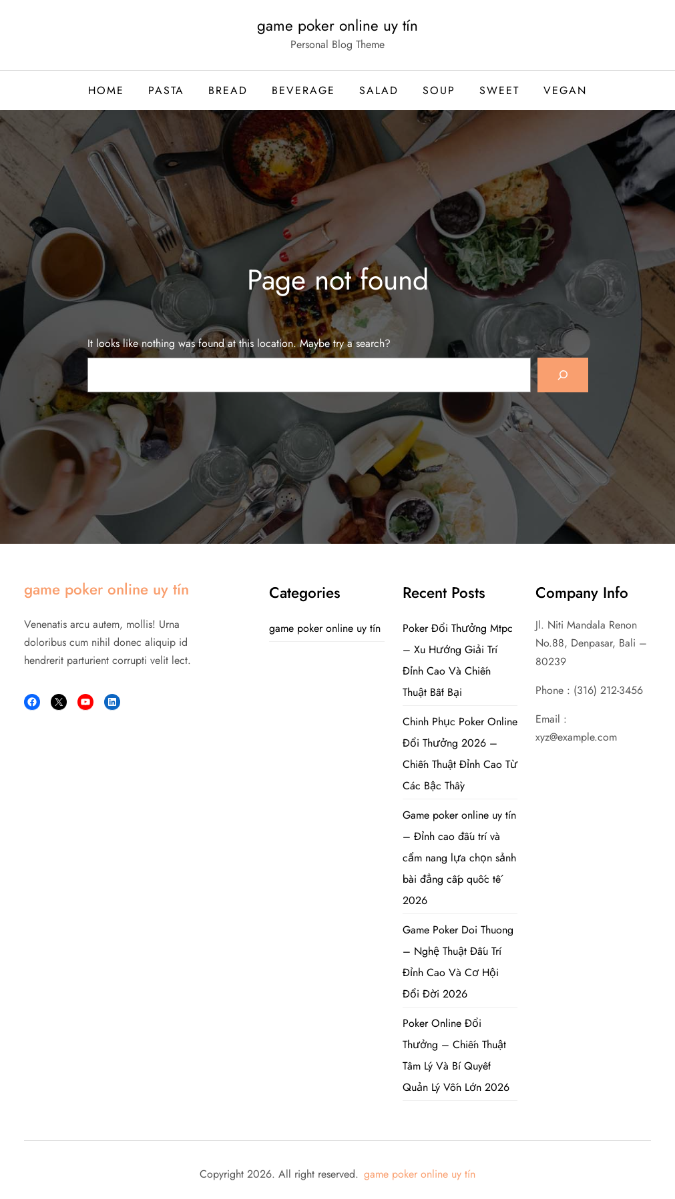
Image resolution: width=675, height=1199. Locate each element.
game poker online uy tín (337, 25)
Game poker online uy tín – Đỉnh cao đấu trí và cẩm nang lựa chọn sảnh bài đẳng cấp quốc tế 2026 (459, 857)
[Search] (562, 375)
